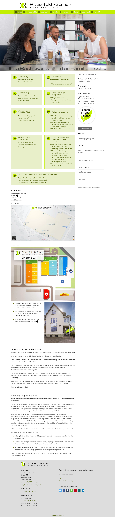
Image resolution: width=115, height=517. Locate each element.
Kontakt (97, 11)
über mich (44, 11)
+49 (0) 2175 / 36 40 (29, 491)
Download (86, 11)
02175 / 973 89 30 (27, 500)
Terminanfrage (85, 128)
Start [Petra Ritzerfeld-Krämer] (20, 11)
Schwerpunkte (31, 11)
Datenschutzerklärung (66, 480)
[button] (8, 42)
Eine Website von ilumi (58, 515)
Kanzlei (55, 11)
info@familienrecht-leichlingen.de (30, 484)
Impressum (62, 478)
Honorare (65, 11)
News (75, 11)
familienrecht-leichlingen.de (29, 482)
